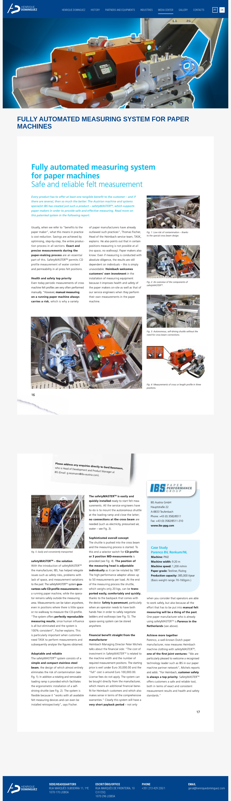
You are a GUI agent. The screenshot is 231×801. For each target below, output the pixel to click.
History (95, 9)
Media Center (165, 9)
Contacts (198, 9)
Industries (146, 9)
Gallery (183, 9)
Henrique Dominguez (73, 9)
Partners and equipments (120, 9)
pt (215, 9)
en (222, 9)
